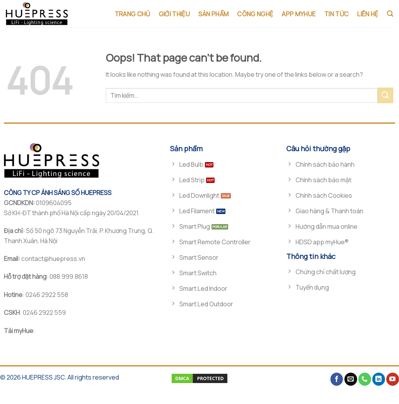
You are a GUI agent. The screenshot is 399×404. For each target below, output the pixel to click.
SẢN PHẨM (213, 14)
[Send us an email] (350, 379)
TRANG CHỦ (132, 14)
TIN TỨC (336, 14)
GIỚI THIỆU (174, 14)
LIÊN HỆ (367, 14)
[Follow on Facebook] (336, 379)
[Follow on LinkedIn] (378, 379)
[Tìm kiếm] (390, 13)
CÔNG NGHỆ (255, 14)
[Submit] (385, 95)
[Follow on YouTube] (392, 379)
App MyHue (299, 14)
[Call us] (364, 379)
